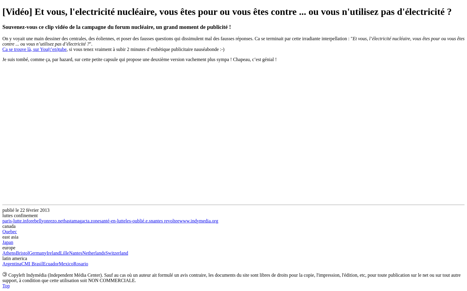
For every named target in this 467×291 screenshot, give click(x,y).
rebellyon (40, 220)
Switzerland (116, 253)
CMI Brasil (32, 263)
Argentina (11, 263)
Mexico (66, 263)
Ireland (53, 253)
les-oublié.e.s (138, 220)
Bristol (22, 253)
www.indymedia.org (198, 220)
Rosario (80, 263)
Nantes (75, 253)
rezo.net (56, 220)
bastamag (73, 220)
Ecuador (51, 263)
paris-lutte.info (16, 220)
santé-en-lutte (113, 220)
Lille (64, 253)
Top (6, 285)
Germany (38, 253)
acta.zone (91, 220)
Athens (9, 253)
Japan (7, 242)
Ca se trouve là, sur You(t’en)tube (34, 49)
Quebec (9, 231)
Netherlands (93, 253)
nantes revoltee (165, 220)
